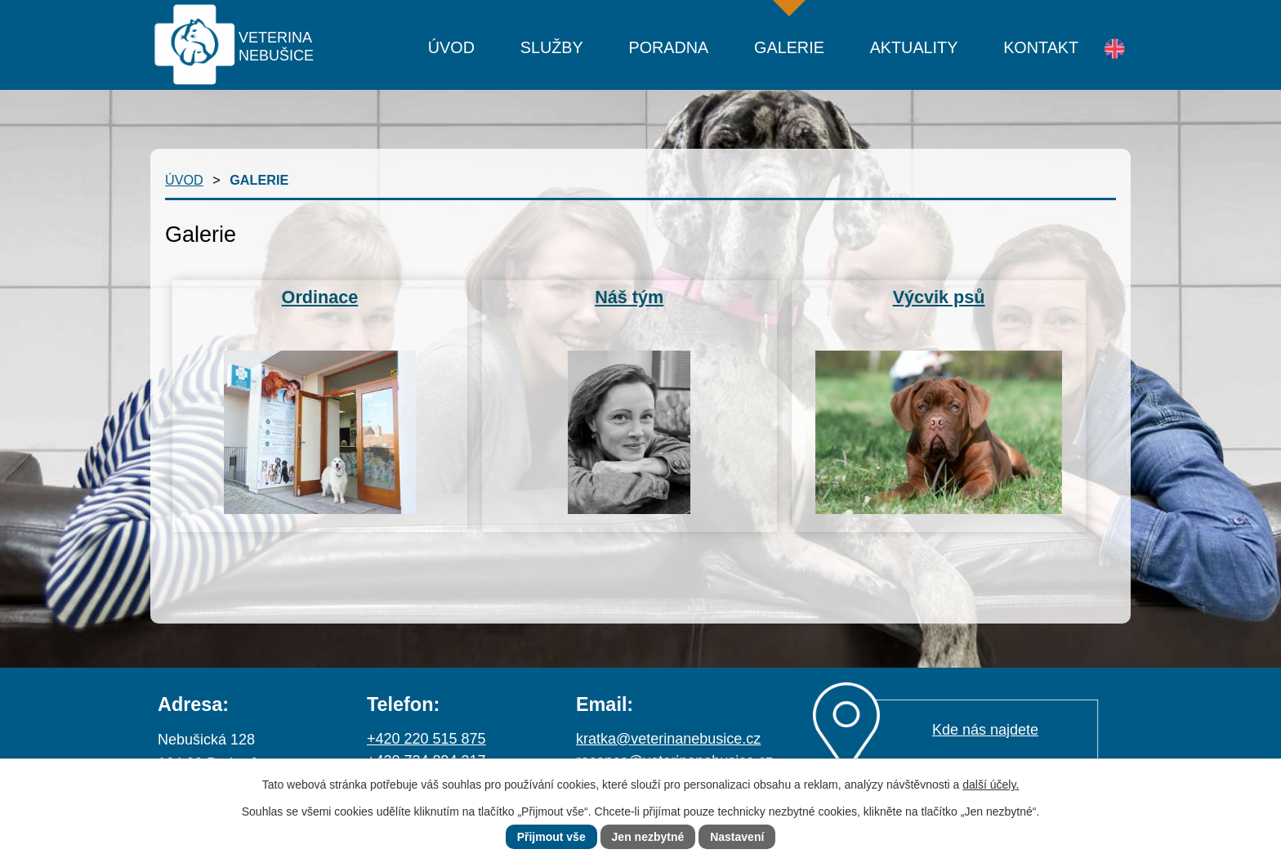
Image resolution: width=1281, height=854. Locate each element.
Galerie (789, 47)
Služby (551, 47)
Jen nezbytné (648, 836)
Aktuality (914, 47)
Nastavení (737, 836)
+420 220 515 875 (426, 739)
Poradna (668, 47)
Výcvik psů (939, 297)
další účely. (990, 784)
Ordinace (320, 297)
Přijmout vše (551, 836)
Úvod (451, 47)
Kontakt (1040, 47)
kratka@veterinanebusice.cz (668, 739)
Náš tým (629, 297)
